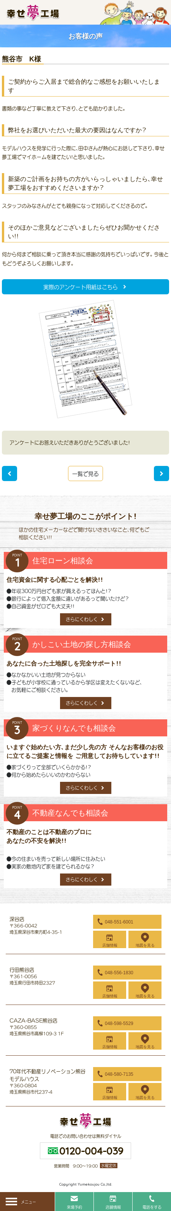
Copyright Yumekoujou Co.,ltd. (85, 1184)
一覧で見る (85, 473)
